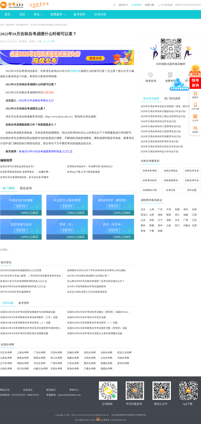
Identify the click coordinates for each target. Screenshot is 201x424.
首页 (8, 14)
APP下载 (195, 109)
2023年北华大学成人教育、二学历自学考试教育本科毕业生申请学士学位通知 (40, 276)
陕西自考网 (39, 358)
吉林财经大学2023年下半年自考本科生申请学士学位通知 (96, 270)
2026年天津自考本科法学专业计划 (158, 121)
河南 (151, 220)
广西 (185, 220)
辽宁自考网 (6, 363)
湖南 (168, 220)
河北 (177, 220)
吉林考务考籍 (150, 170)
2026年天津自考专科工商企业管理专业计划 (163, 116)
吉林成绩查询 (22, 25)
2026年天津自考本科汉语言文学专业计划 (162, 146)
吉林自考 (75, 71)
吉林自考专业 (192, 170)
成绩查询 (10, 25)
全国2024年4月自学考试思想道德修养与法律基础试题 (27, 312)
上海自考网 (23, 352)
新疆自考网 (106, 368)
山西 (151, 215)
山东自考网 (106, 358)
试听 (22, 14)
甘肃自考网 (56, 368)
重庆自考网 (90, 363)
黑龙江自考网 (124, 352)
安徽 (177, 209)
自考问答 (100, 14)
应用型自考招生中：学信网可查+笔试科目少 (90, 166)
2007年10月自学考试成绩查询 (15, 292)
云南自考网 (6, 368)
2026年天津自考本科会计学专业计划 (159, 151)
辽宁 (160, 220)
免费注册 (149, 5)
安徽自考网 (73, 352)
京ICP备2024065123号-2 (85, 420)
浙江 (177, 215)
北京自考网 (6, 352)
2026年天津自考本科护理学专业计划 (159, 141)
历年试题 (191, 190)
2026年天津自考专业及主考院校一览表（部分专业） (168, 106)
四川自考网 (23, 368)
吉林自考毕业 (192, 180)
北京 (143, 209)
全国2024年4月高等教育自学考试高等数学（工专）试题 (29, 317)
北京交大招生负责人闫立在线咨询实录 (87, 292)
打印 (52, 41)
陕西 (168, 215)
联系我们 (51, 390)
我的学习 (123, 5)
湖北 (185, 209)
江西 (194, 215)
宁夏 (151, 231)
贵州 (160, 225)
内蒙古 (186, 225)
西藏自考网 (106, 363)
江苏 (194, 220)
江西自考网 (90, 358)
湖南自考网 (23, 363)
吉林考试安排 (150, 180)
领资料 (195, 132)
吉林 (194, 209)
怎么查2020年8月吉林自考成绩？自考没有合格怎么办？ (96, 281)
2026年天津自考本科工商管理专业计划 (161, 126)
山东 (143, 220)
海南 (160, 215)
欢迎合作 (28, 390)
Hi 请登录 (136, 5)
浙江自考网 (56, 358)
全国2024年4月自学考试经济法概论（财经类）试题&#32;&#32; (99, 312)
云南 (168, 225)
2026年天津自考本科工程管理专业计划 (161, 131)
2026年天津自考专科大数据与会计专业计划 (163, 111)
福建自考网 (73, 358)
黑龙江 (144, 215)
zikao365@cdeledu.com (69, 395)
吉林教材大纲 (150, 190)
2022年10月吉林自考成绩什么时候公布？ (88, 276)
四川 (177, 225)
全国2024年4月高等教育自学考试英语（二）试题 (25, 322)
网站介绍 (5, 390)
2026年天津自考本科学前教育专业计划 (161, 136)
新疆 (160, 231)
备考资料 (79, 14)
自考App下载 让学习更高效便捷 (83, 172)
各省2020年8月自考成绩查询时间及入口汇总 (23, 286)
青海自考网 (73, 368)
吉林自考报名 (171, 170)
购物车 (195, 97)
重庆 (143, 225)
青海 (143, 231)
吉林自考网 (106, 352)
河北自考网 (39, 363)
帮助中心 (74, 390)
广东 (160, 209)
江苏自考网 (73, 363)
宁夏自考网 (90, 368)
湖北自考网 (90, 352)
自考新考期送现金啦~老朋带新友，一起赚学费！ (25, 172)
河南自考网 (123, 358)
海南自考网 (23, 358)
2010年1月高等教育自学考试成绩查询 (86, 286)
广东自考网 (39, 352)
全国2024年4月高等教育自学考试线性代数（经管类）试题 (97, 328)
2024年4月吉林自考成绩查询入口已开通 (20, 270)
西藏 (151, 225)
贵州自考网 (123, 363)
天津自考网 (56, 352)
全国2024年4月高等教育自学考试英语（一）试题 (92, 322)
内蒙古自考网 (41, 368)
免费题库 (57, 14)
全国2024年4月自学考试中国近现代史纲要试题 (24, 333)
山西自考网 (6, 358)
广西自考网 (56, 363)
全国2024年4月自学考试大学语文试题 (86, 317)
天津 (168, 209)
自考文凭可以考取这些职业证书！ (17, 166)
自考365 (32, 41)
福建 (185, 215)
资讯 (38, 14)
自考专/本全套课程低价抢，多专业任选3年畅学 (24, 177)
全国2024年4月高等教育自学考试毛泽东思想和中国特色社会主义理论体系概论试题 (43, 328)
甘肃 (194, 225)
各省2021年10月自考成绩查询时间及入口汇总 (23, 281)
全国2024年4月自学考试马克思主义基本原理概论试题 (94, 333)
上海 (151, 209)
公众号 (195, 120)
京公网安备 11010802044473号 (111, 420)
